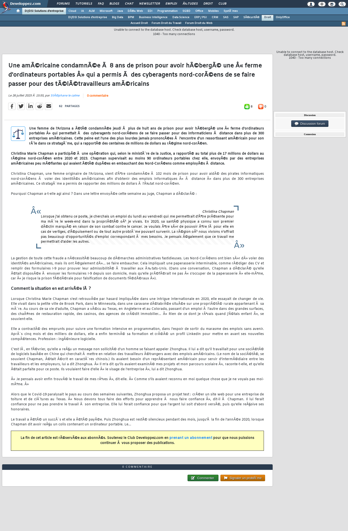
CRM (215, 17)
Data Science (180, 17)
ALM (92, 11)
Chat (129, 4)
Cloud (72, 11)
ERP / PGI (200, 17)
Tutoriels (84, 4)
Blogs (114, 4)
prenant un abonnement (190, 438)
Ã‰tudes (190, 4)
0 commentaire (97, 96)
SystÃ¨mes (231, 11)
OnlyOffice (283, 17)
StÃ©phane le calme (65, 96)
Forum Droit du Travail (166, 23)
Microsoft (106, 11)
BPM (131, 17)
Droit (208, 4)
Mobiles (213, 11)
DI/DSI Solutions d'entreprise (44, 11)
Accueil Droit (139, 23)
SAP (236, 17)
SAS (225, 17)
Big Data (117, 17)
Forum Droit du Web (198, 23)
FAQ (100, 4)
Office (199, 11)
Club (222, 4)
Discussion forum (310, 124)
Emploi (171, 4)
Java (120, 11)
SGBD (186, 11)
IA (82, 11)
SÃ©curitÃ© (251, 17)
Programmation (167, 11)
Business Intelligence (153, 17)
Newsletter (149, 4)
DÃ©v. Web (135, 11)
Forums (63, 4)
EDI (150, 11)
